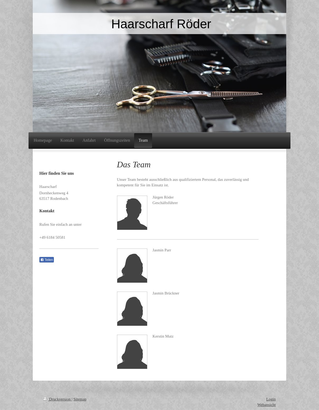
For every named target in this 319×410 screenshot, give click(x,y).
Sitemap (79, 399)
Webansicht (266, 405)
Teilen (46, 260)
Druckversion (57, 399)
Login (271, 399)
